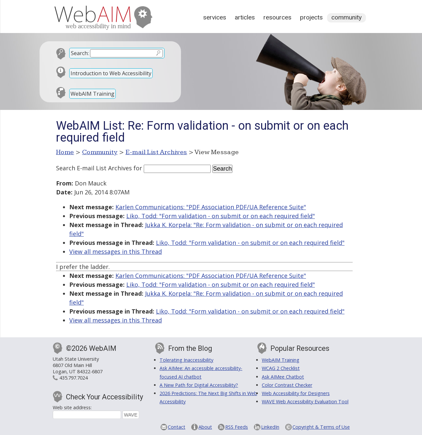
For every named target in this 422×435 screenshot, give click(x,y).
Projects (311, 17)
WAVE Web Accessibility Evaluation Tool (305, 401)
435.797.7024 (73, 378)
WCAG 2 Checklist (281, 368)
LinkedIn (270, 427)
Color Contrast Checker (287, 385)
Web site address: (72, 407)
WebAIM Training (92, 93)
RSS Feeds (236, 427)
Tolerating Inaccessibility (186, 360)
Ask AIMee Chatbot (283, 377)
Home (65, 152)
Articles (245, 17)
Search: (80, 53)
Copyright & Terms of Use (321, 427)
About (205, 427)
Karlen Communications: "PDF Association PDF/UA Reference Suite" (210, 207)
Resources (277, 17)
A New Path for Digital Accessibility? (199, 385)
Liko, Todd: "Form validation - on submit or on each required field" (220, 216)
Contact (176, 427)
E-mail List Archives (156, 152)
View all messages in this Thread (115, 251)
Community (346, 17)
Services (214, 17)
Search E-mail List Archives (94, 168)
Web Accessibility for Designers (296, 393)
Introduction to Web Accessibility (111, 73)
